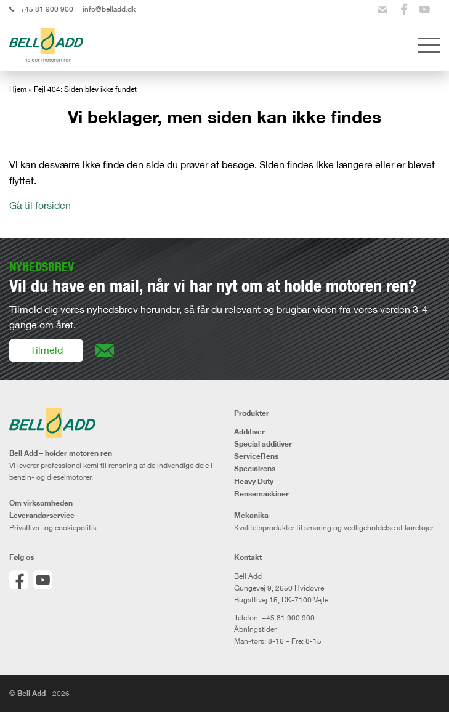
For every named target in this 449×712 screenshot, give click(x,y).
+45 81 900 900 (46, 9)
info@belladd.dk (109, 9)
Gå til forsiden (40, 205)
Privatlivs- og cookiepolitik (53, 527)
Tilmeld (46, 350)
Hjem (17, 89)
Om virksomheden (41, 503)
